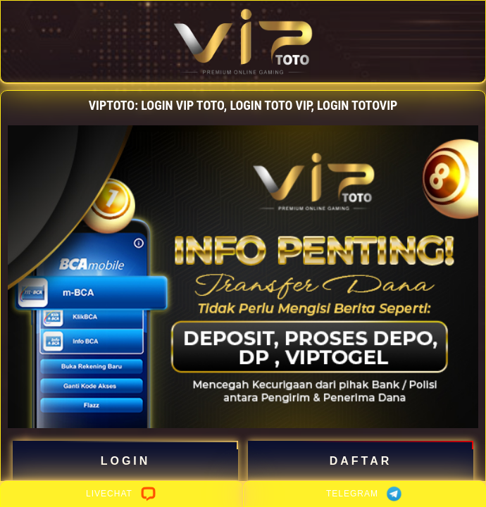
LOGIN (126, 461)
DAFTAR (361, 461)
